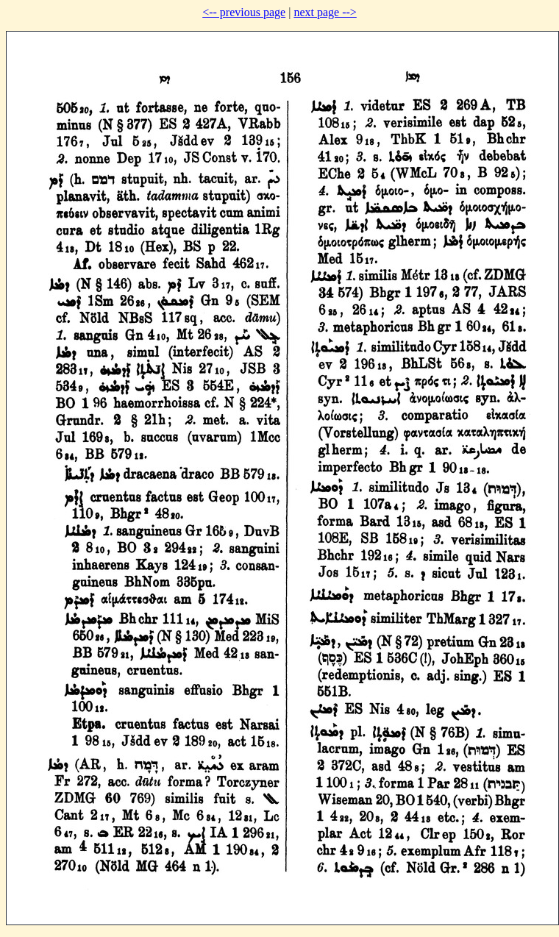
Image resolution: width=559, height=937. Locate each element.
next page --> (324, 12)
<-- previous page (243, 12)
